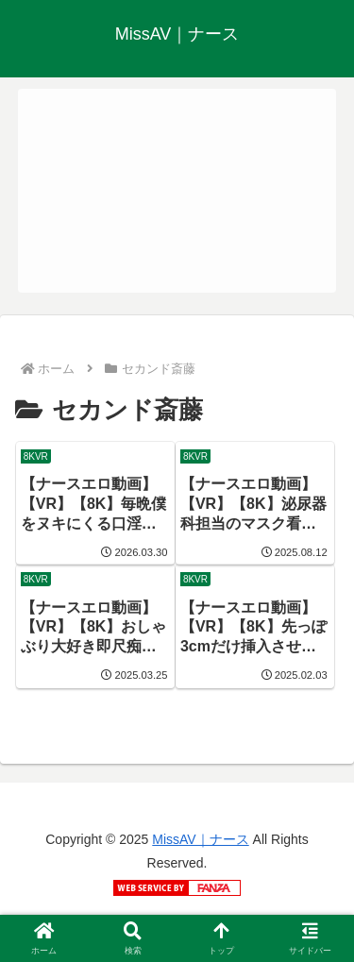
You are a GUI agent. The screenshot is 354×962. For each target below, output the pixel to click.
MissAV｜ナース (200, 839)
